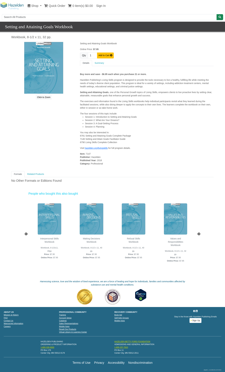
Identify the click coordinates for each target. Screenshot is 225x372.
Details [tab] (86, 63)
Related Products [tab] (35, 174)
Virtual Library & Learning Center (73, 332)
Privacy (99, 362)
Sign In (100, 5)
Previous (26, 234)
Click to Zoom (43, 97)
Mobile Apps (64, 326)
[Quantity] (92, 55)
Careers (7, 326)
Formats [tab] (18, 174)
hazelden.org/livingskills (96, 148)
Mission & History (11, 315)
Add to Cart (105, 55)
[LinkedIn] (197, 311)
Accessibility (116, 362)
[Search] (109, 17)
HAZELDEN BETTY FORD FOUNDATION (132, 342)
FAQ (6, 318)
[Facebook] (194, 311)
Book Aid (118, 315)
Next (198, 234)
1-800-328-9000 (47, 347)
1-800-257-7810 (121, 347)
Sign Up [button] (195, 320)
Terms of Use (81, 362)
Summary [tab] (99, 63)
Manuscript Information (13, 323)
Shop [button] (33, 5)
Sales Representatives (68, 323)
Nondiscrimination (140, 362)
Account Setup (65, 318)
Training (62, 315)
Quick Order (54, 5)
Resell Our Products (67, 329)
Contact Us (8, 321)
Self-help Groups (121, 318)
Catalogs (63, 321)
